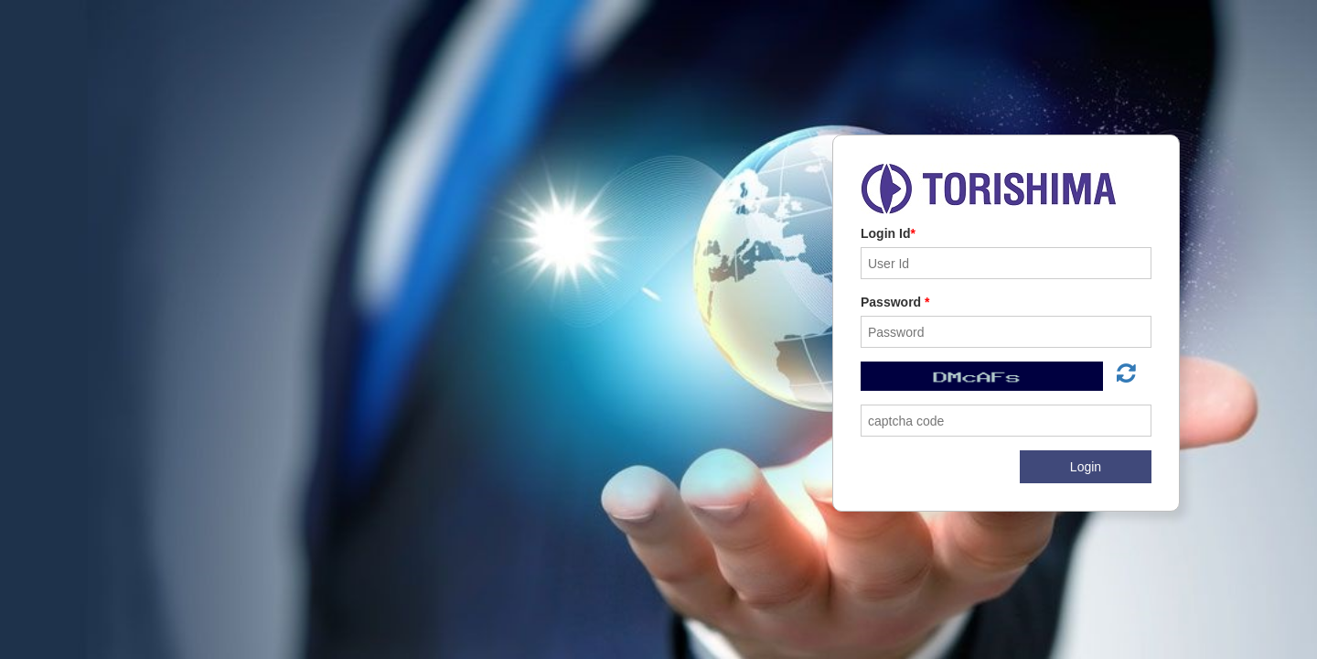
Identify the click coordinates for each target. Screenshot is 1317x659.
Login (1085, 466)
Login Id (888, 233)
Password (895, 302)
